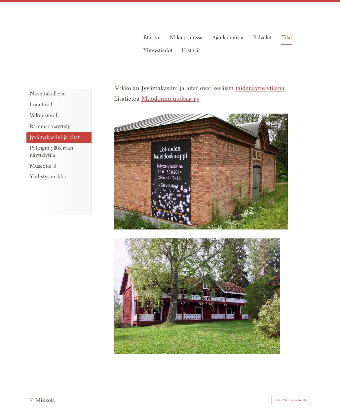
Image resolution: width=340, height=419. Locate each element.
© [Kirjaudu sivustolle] (32, 400)
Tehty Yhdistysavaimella (291, 400)
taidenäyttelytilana (260, 88)
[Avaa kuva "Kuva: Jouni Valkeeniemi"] (201, 171)
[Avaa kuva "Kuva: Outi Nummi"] (197, 296)
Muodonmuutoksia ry (170, 99)
